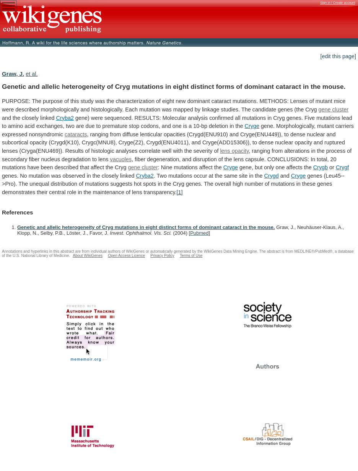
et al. (31, 74)
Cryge (252, 126)
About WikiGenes (88, 255)
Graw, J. (13, 73)
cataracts (76, 134)
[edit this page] (338, 56)
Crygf (342, 167)
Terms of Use (191, 255)
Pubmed (199, 233)
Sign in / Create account (337, 3)
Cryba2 (65, 118)
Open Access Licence (126, 255)
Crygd (271, 176)
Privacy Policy (162, 255)
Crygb (320, 167)
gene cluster (333, 109)
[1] (180, 192)
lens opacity (234, 151)
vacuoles (121, 159)
